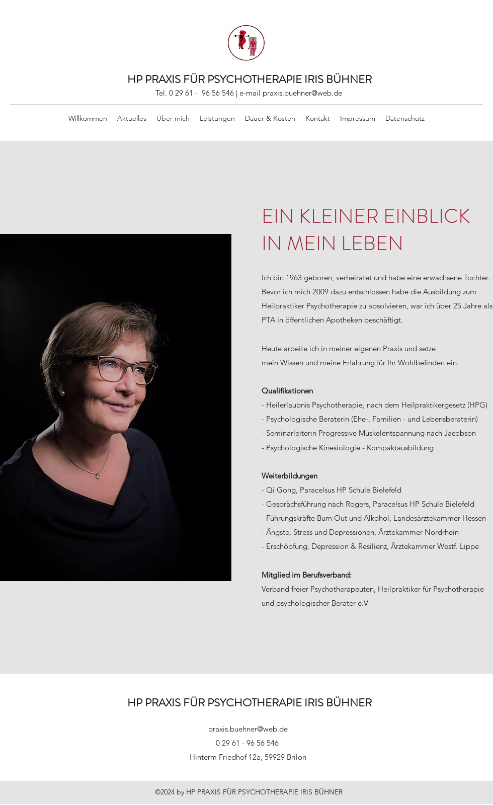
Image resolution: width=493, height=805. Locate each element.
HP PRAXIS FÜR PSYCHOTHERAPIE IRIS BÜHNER (249, 79)
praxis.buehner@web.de (302, 93)
